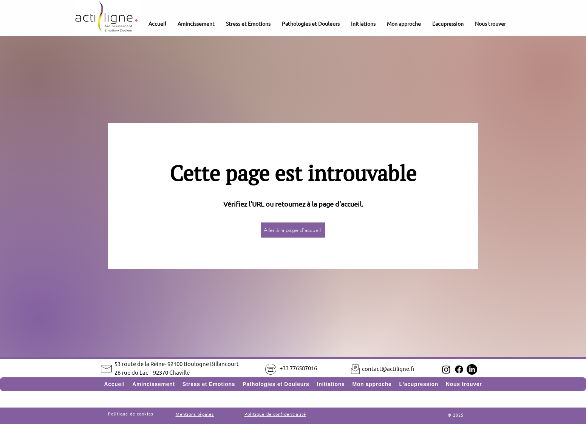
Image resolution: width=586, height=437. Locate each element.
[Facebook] (459, 369)
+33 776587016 (298, 367)
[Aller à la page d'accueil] (293, 230)
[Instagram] (446, 369)
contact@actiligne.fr (388, 368)
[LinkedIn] (472, 369)
